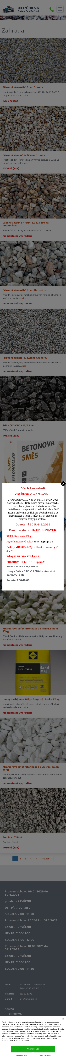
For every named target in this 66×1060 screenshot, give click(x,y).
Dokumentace (6, 1043)
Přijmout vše (33, 1049)
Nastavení (21, 1055)
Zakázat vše (44, 1055)
